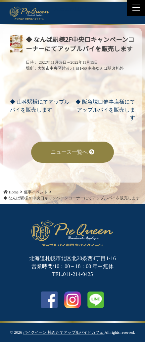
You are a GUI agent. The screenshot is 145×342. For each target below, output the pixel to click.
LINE (81, 9)
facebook (49, 299)
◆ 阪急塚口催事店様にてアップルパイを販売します (105, 109)
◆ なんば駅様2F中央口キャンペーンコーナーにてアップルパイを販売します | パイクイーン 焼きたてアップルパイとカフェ (29, 13)
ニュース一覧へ (72, 152)
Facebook (64, 9)
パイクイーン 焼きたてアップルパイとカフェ (63, 332)
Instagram (72, 299)
